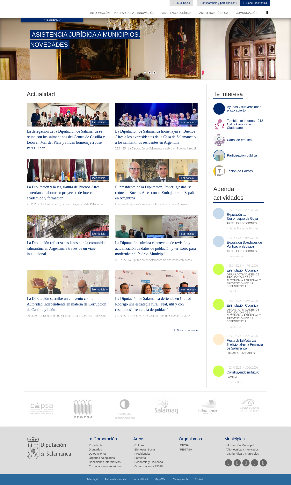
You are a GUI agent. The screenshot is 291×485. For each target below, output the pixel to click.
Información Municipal (240, 445)
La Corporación (102, 438)
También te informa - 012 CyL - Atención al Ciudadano (245, 124)
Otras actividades (241, 353)
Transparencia (180, 479)
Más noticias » (187, 330)
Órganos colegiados (102, 457)
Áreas (138, 438)
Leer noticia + (100, 122)
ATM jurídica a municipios (242, 453)
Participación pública (242, 155)
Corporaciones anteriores (105, 466)
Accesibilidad (141, 479)
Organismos (190, 438)
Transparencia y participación (218, 2)
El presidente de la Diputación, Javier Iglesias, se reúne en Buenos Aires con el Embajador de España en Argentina (155, 192)
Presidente (96, 445)
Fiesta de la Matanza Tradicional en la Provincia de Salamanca (245, 344)
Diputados (95, 449)
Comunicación (246, 12)
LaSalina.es (182, 2)
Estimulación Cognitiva (242, 270)
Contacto (199, 479)
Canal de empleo (239, 140)
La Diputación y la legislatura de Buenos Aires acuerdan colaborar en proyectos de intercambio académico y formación (64, 192)
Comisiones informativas (104, 462)
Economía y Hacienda (148, 462)
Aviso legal (92, 479)
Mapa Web (160, 479)
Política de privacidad (116, 479)
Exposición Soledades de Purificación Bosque (244, 244)
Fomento (140, 457)
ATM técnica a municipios (242, 449)
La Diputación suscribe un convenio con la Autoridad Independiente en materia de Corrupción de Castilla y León (66, 304)
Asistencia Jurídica (177, 12)
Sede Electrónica (256, 2)
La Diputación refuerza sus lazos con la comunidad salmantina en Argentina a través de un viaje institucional (66, 248)
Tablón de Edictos (240, 171)
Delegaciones (97, 453)
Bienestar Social (144, 449)
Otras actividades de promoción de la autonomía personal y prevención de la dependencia (244, 280)
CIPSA (184, 445)
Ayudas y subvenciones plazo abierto (244, 108)
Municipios (234, 438)
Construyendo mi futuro (243, 372)
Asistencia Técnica (213, 12)
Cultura (139, 445)
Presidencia (141, 453)
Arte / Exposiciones (242, 223)
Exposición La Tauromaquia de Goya (242, 216)
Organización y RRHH (148, 466)
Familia (232, 377)
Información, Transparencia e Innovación (122, 12)
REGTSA (186, 449)
